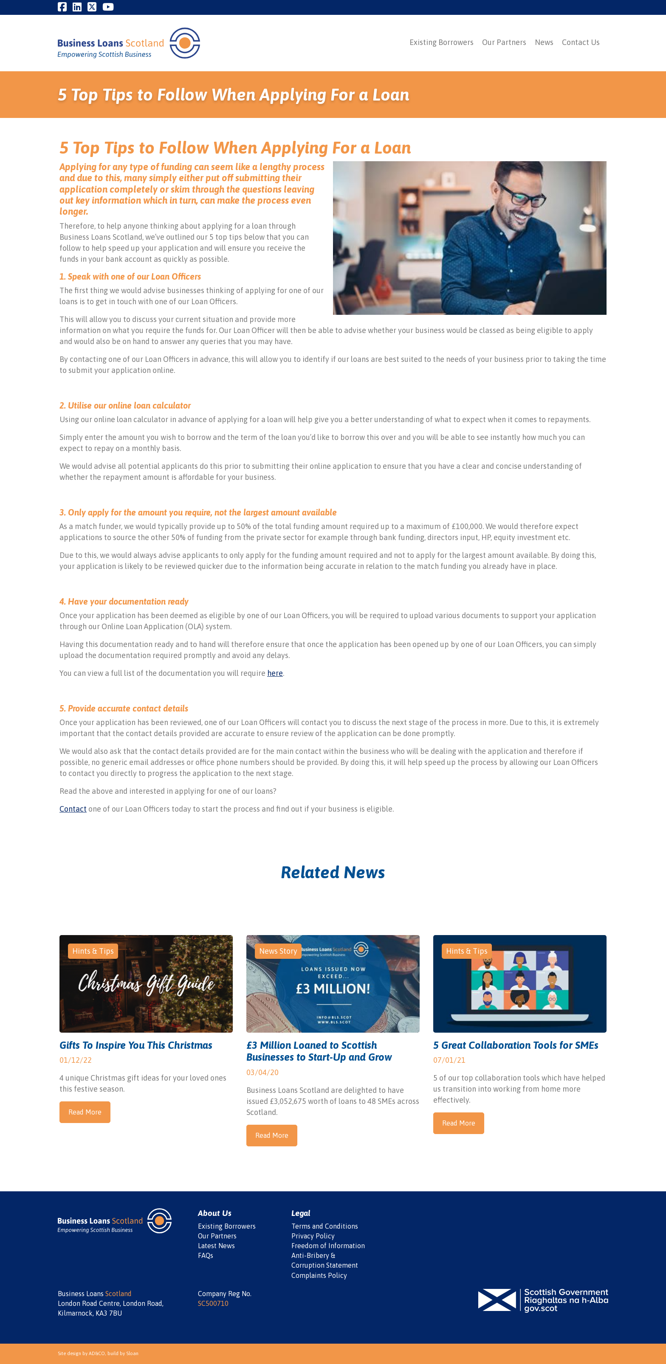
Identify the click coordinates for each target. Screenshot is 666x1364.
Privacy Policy (313, 1236)
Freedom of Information (328, 1245)
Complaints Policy (319, 1275)
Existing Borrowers (441, 42)
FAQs (205, 1255)
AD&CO (97, 1353)
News (544, 42)
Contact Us (581, 42)
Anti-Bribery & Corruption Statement (324, 1260)
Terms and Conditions (324, 1226)
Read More (85, 1112)
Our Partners (504, 42)
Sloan (132, 1353)
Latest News (216, 1245)
